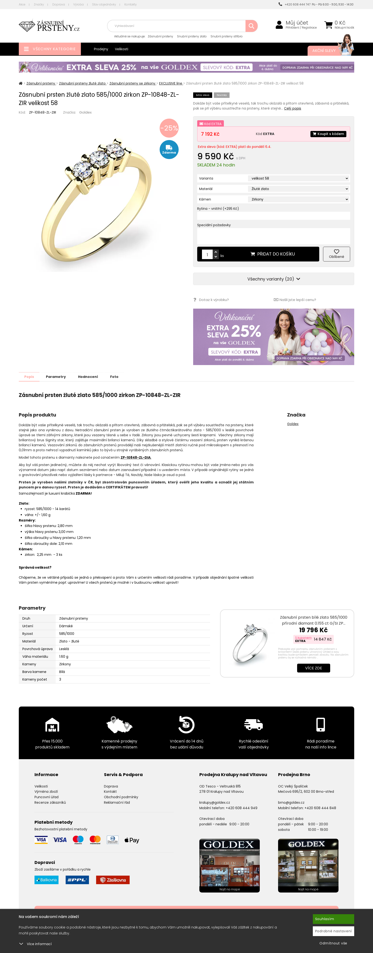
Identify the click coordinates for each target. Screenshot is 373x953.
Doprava (58, 4)
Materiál (205, 188)
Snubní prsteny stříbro (227, 36)
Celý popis (292, 108)
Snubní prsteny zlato (192, 36)
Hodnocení (92, 376)
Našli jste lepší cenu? (295, 299)
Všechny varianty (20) (273, 279)
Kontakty (130, 4)
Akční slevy (328, 51)
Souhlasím (324, 919)
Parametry (58, 376)
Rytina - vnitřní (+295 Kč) (218, 208)
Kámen (205, 199)
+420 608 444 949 (241, 807)
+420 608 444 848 (320, 807)
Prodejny (101, 49)
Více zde (313, 668)
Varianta (206, 178)
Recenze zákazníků (50, 802)
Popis (30, 376)
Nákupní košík (344, 27)
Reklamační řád (117, 802)
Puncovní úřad (46, 796)
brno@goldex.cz (291, 802)
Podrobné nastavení (333, 931)
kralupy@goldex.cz (214, 802)
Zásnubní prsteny (160, 36)
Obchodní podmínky (121, 796)
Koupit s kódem (328, 133)
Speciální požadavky (214, 225)
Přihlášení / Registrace (301, 27)
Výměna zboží (46, 791)
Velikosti (121, 49)
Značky (39, 4)
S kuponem (303, 637)
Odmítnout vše (333, 943)
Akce (22, 4)
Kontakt (110, 791)
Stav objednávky (104, 4)
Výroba (78, 4)
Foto (119, 376)
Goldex (85, 112)
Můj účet (297, 23)
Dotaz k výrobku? (211, 299)
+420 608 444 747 (294, 4)
